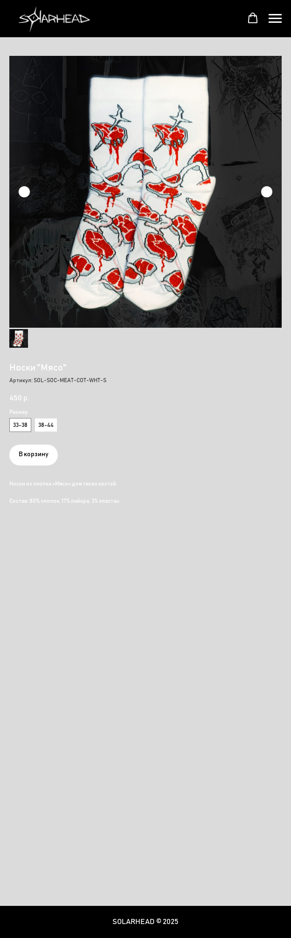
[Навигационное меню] (275, 18)
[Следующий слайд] (266, 191)
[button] (252, 18)
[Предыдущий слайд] (24, 191)
